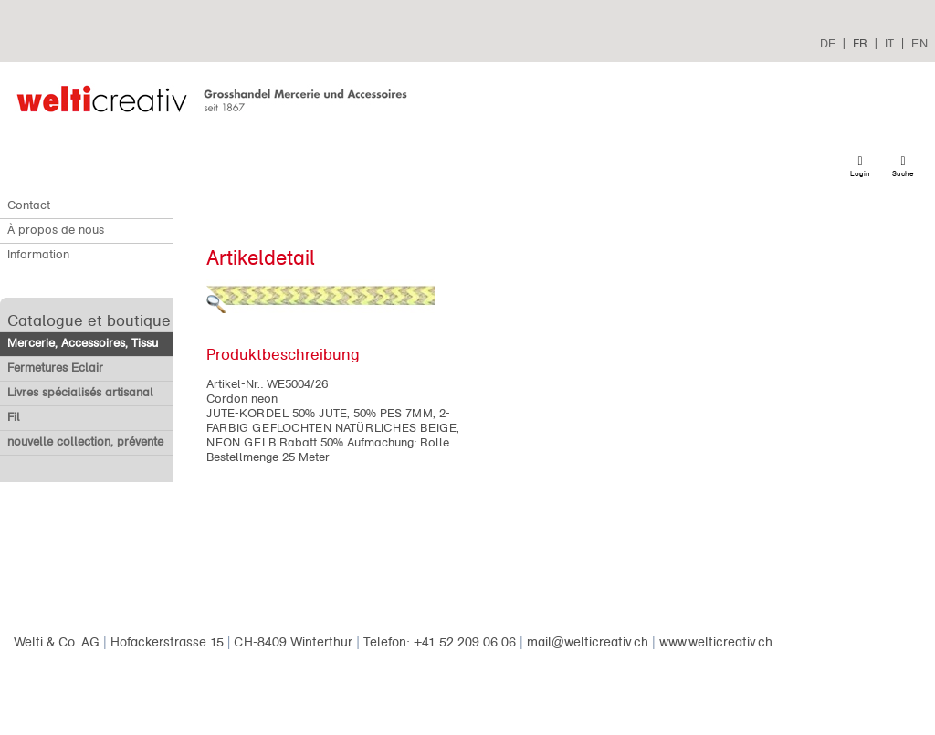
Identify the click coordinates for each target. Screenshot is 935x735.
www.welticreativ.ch (715, 642)
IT (889, 43)
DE (827, 43)
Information (38, 254)
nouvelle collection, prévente (85, 442)
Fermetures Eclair (55, 368)
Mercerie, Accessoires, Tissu (82, 343)
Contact (28, 205)
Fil (13, 417)
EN (919, 43)
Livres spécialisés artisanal (80, 392)
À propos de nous (55, 230)
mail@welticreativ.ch (587, 642)
